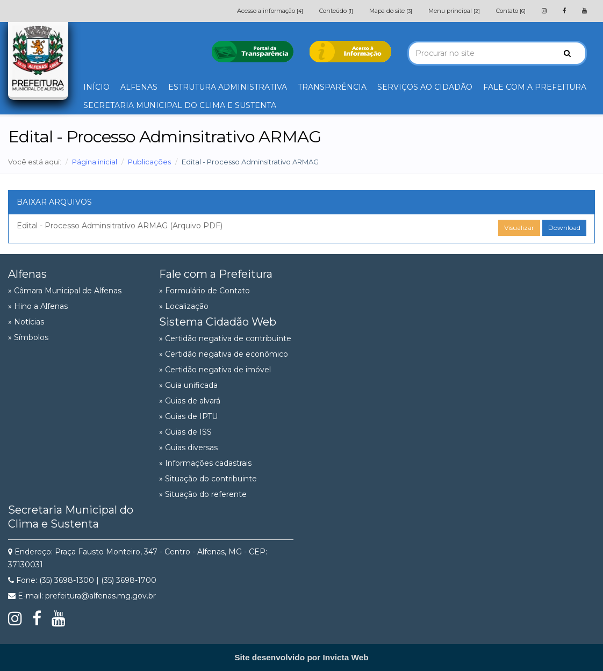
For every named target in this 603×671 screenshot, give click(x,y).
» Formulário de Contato (204, 290)
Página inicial (94, 161)
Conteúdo (336, 11)
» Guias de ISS (185, 432)
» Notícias (26, 322)
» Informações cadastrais (205, 463)
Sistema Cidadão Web (217, 321)
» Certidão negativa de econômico (223, 354)
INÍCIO (96, 87)
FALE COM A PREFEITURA (534, 87)
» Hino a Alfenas (38, 306)
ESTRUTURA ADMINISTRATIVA (227, 87)
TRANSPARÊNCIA (332, 87)
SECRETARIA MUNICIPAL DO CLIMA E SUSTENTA (179, 105)
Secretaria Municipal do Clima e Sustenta (70, 516)
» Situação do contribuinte (208, 479)
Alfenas (27, 274)
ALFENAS (138, 87)
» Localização (184, 306)
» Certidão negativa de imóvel (215, 369)
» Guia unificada (188, 385)
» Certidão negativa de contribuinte (225, 338)
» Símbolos (28, 337)
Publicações (149, 161)
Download (564, 227)
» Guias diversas (188, 447)
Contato (511, 11)
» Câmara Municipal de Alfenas (64, 290)
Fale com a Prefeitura (215, 274)
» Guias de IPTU (188, 416)
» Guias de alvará (189, 401)
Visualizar (519, 227)
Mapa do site (390, 11)
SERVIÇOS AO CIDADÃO (424, 87)
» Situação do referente (203, 494)
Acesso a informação (270, 11)
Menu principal (454, 11)
